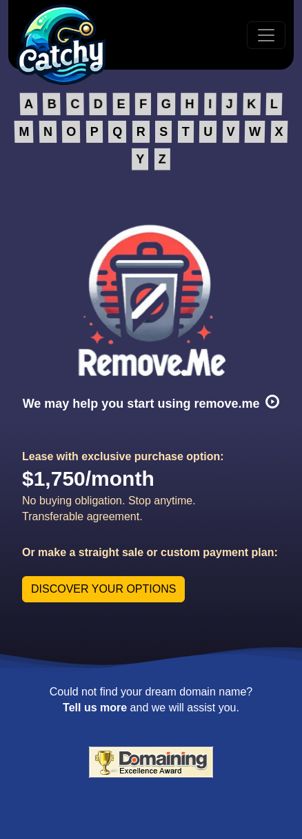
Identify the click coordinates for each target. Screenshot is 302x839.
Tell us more (95, 707)
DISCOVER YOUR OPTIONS (103, 589)
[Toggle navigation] (266, 35)
